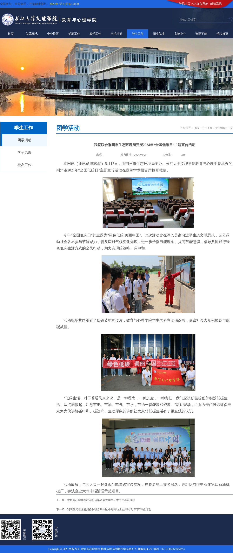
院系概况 (32, 33)
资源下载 (201, 33)
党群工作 (74, 33)
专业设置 (53, 33)
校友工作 (24, 165)
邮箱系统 (216, 3)
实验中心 (180, 33)
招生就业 (159, 33)
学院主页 (184, 3)
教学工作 (95, 33)
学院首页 (222, 33)
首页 (11, 33)
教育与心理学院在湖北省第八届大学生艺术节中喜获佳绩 (101, 500)
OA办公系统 (200, 3)
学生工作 (137, 33)
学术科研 (116, 33)
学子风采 (24, 152)
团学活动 (24, 140)
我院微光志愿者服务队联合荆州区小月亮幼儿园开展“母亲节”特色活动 (109, 509)
